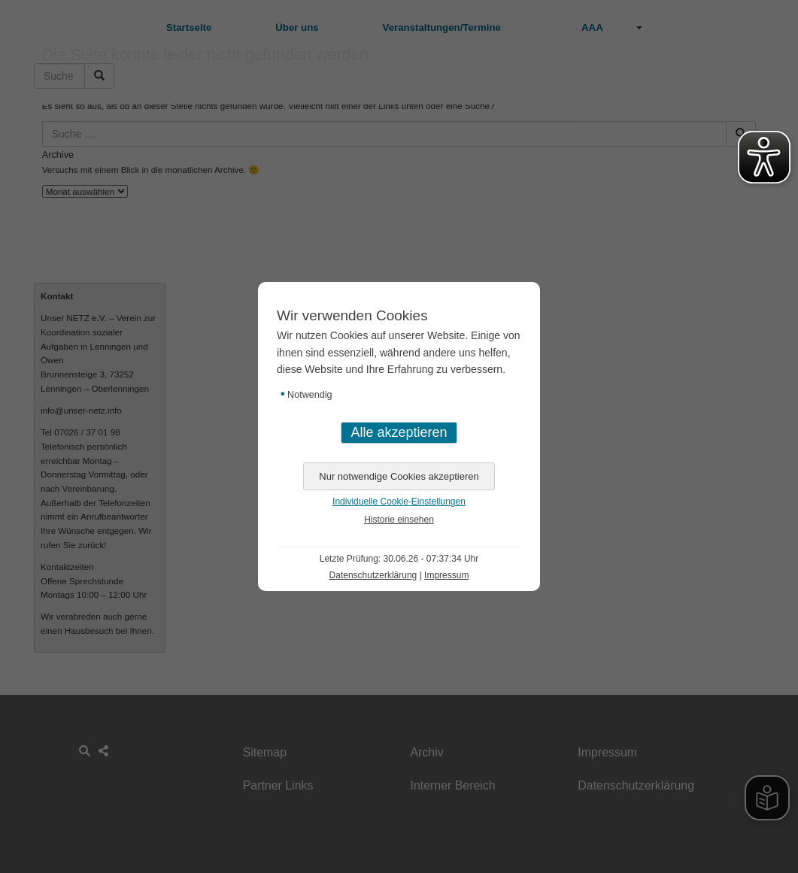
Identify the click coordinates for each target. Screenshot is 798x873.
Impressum (446, 575)
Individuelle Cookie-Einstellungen (399, 501)
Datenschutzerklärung (373, 575)
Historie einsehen (399, 519)
